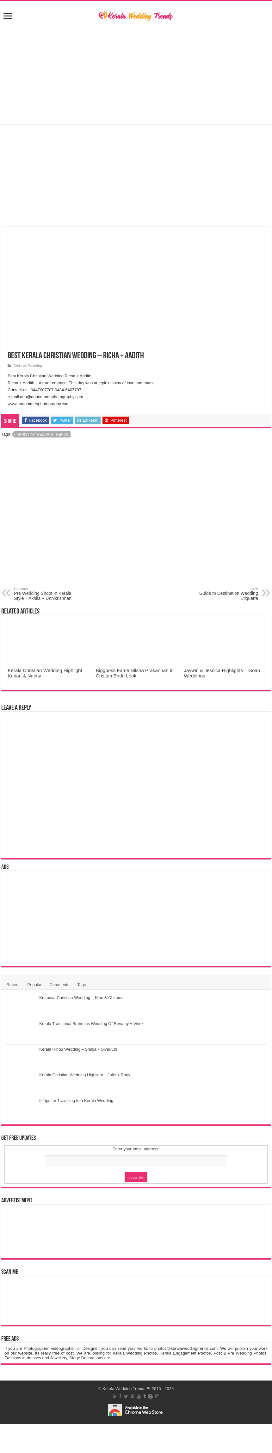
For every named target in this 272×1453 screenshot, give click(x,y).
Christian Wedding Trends (42, 434)
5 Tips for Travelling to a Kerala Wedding (76, 1100)
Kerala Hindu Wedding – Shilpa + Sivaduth (78, 1049)
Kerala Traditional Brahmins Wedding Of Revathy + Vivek (91, 1023)
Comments (59, 984)
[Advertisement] (135, 73)
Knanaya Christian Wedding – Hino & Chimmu (81, 997)
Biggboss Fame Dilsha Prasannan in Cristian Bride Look (135, 673)
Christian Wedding (27, 366)
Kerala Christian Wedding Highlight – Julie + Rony (84, 1074)
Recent (12, 984)
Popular (35, 984)
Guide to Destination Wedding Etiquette (225, 594)
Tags (81, 984)
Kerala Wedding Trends (123, 1388)
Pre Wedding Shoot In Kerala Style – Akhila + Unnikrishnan (46, 594)
